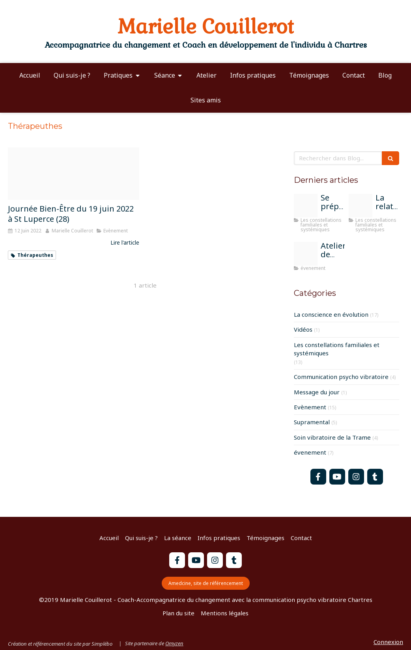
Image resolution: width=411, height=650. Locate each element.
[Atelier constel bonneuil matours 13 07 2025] (306, 254)
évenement (310, 452)
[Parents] (306, 205)
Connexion (388, 642)
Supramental (312, 422)
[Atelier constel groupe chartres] (360, 205)
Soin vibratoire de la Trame (332, 437)
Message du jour (317, 392)
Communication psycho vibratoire (341, 377)
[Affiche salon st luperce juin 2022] (73, 173)
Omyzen (174, 643)
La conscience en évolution (331, 314)
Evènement (310, 407)
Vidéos (303, 329)
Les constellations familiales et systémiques (336, 349)
